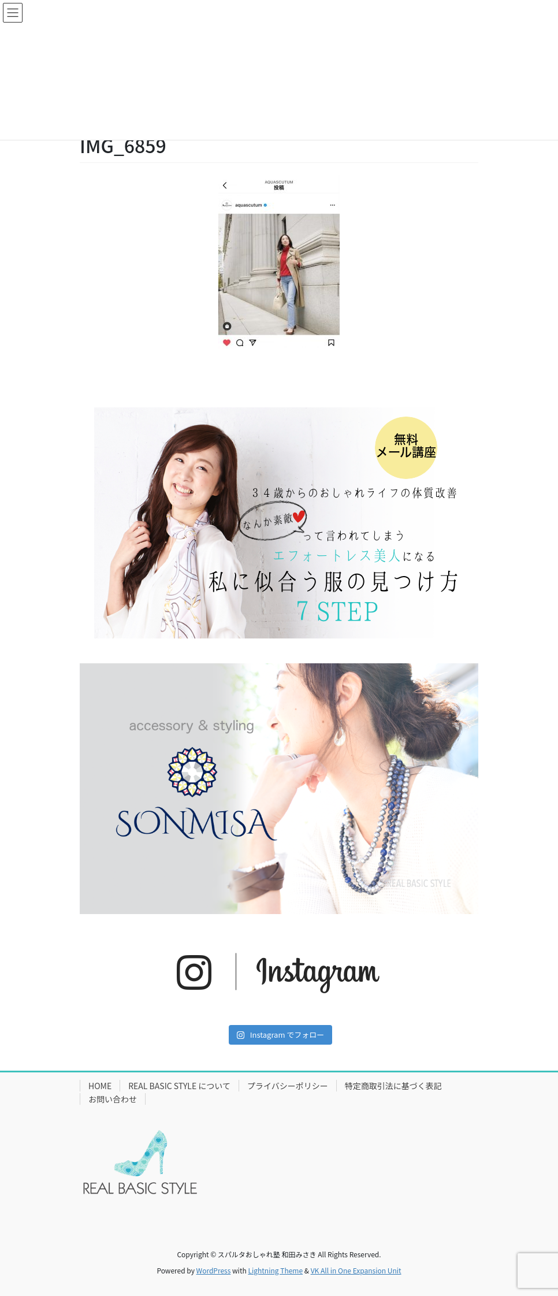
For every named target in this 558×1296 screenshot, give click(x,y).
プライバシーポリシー (287, 1085)
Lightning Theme (275, 1270)
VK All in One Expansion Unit (356, 1270)
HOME (99, 1085)
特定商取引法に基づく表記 (393, 1085)
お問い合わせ (112, 1099)
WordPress (213, 1270)
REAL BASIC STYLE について (179, 1085)
